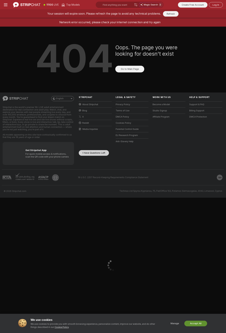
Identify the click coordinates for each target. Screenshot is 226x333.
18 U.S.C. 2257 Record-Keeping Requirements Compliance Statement (113, 177)
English (62, 98)
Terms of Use (122, 110)
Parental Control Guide (127, 129)
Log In (216, 5)
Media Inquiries (88, 129)
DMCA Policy (122, 117)
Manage (175, 323)
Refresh (171, 14)
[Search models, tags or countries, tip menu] (129, 5)
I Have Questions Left (93, 153)
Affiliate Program (161, 117)
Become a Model (161, 104)
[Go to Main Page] (26, 5)
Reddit (84, 123)
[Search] (135, 4)
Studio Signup (160, 110)
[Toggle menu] (5, 5)
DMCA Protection (198, 117)
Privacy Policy (123, 104)
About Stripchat (88, 104)
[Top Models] (70, 5)
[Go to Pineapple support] (55, 177)
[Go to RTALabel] (7, 177)
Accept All (195, 323)
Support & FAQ (196, 104)
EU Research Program (127, 135)
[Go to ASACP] (43, 178)
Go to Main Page (130, 69)
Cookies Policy (123, 123)
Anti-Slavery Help (124, 141)
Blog (83, 110)
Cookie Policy (62, 327)
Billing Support (196, 110)
